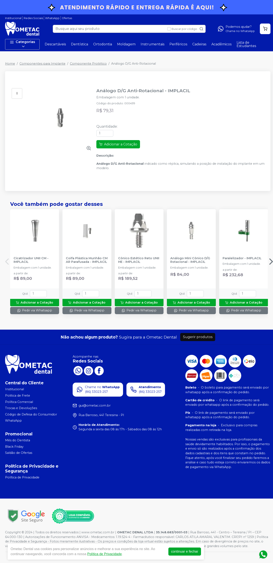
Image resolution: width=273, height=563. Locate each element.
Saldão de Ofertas (18, 453)
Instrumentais (152, 44)
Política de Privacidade (22, 477)
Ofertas (67, 18)
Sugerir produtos (197, 337)
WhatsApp (52, 18)
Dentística (79, 44)
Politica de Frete (17, 395)
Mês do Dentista (17, 440)
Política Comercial (19, 402)
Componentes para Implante (42, 63)
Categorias (22, 44)
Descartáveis (55, 44)
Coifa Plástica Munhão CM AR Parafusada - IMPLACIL (87, 260)
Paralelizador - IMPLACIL (242, 258)
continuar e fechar (184, 551)
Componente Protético (88, 63)
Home (10, 63)
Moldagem (126, 44)
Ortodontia (102, 44)
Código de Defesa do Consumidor (31, 414)
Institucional (13, 18)
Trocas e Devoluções (21, 408)
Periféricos (178, 44)
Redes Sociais (33, 18)
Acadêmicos (221, 44)
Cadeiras (199, 44)
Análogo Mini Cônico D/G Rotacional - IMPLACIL (190, 260)
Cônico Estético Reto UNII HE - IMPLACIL (138, 260)
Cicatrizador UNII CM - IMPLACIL (31, 260)
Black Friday (14, 447)
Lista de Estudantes (246, 44)
